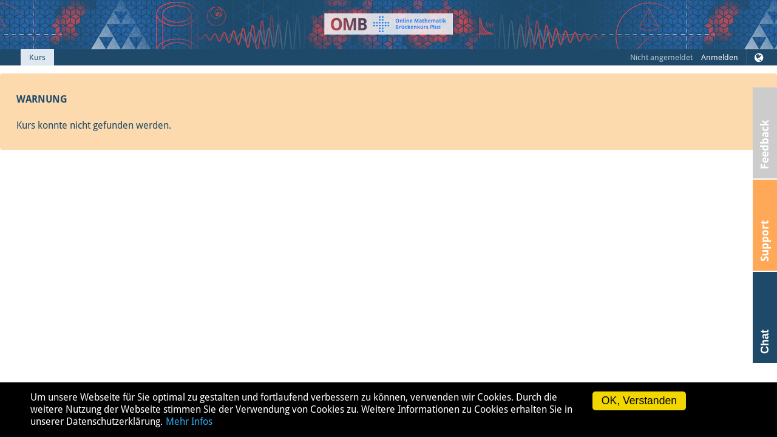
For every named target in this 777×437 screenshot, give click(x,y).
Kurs (37, 57)
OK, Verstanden (639, 401)
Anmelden (719, 57)
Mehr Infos (189, 421)
